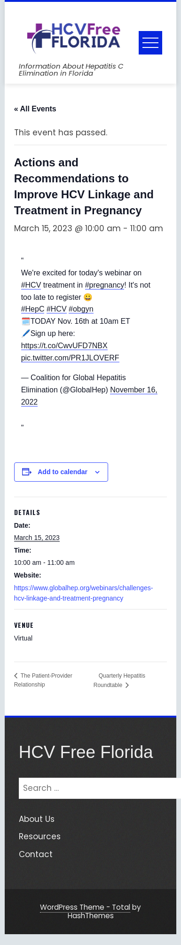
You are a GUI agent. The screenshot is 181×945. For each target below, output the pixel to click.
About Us (37, 819)
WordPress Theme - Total (85, 907)
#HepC (33, 309)
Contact (36, 854)
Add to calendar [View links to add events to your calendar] (62, 472)
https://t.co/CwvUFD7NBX (64, 346)
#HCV (31, 285)
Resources (40, 836)
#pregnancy (105, 285)
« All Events (35, 109)
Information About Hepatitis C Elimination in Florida (71, 69)
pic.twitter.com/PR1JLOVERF (70, 358)
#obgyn (81, 309)
